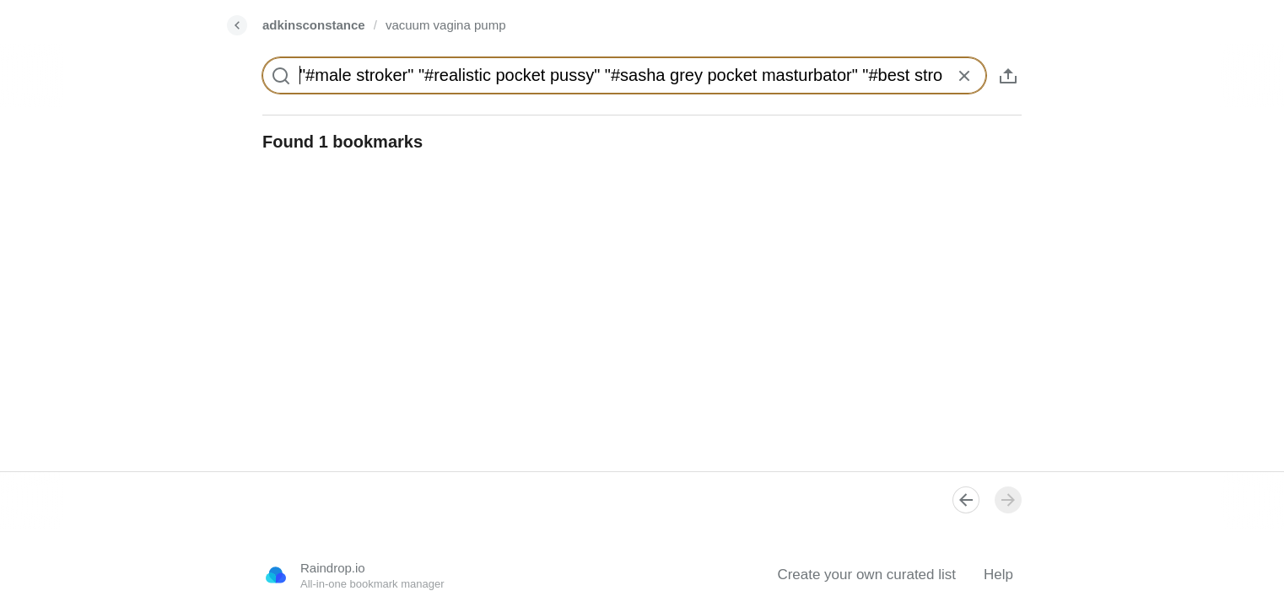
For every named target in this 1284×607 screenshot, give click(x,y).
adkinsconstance (313, 25)
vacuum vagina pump (446, 25)
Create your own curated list (866, 575)
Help (998, 575)
